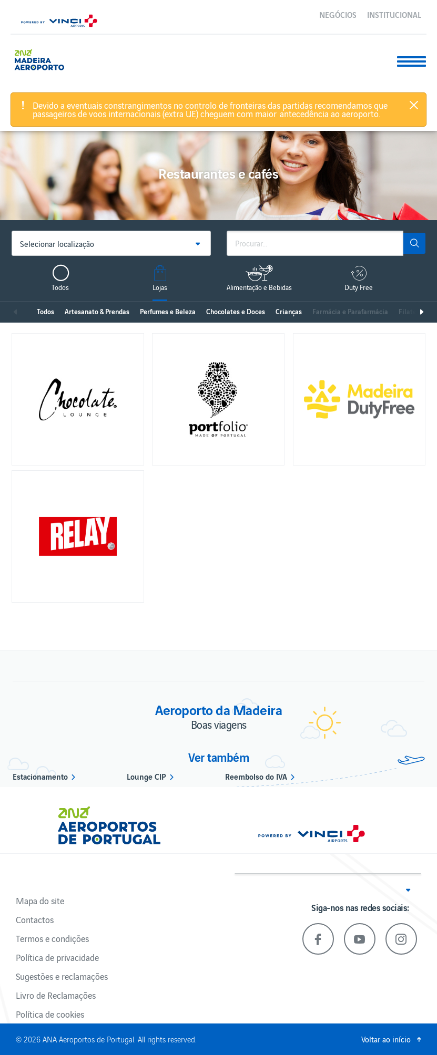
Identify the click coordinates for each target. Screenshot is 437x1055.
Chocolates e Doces (235, 311)
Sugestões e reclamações (62, 976)
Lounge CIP (146, 776)
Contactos (35, 919)
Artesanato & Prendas (97, 311)
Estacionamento (40, 776)
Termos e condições (52, 938)
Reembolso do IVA (256, 776)
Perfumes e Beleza (168, 311)
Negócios (338, 14)
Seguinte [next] (421, 312)
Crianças (289, 311)
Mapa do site (40, 900)
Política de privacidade (57, 957)
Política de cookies (50, 1014)
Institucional (394, 14)
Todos (45, 311)
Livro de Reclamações (56, 995)
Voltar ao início (386, 1038)
